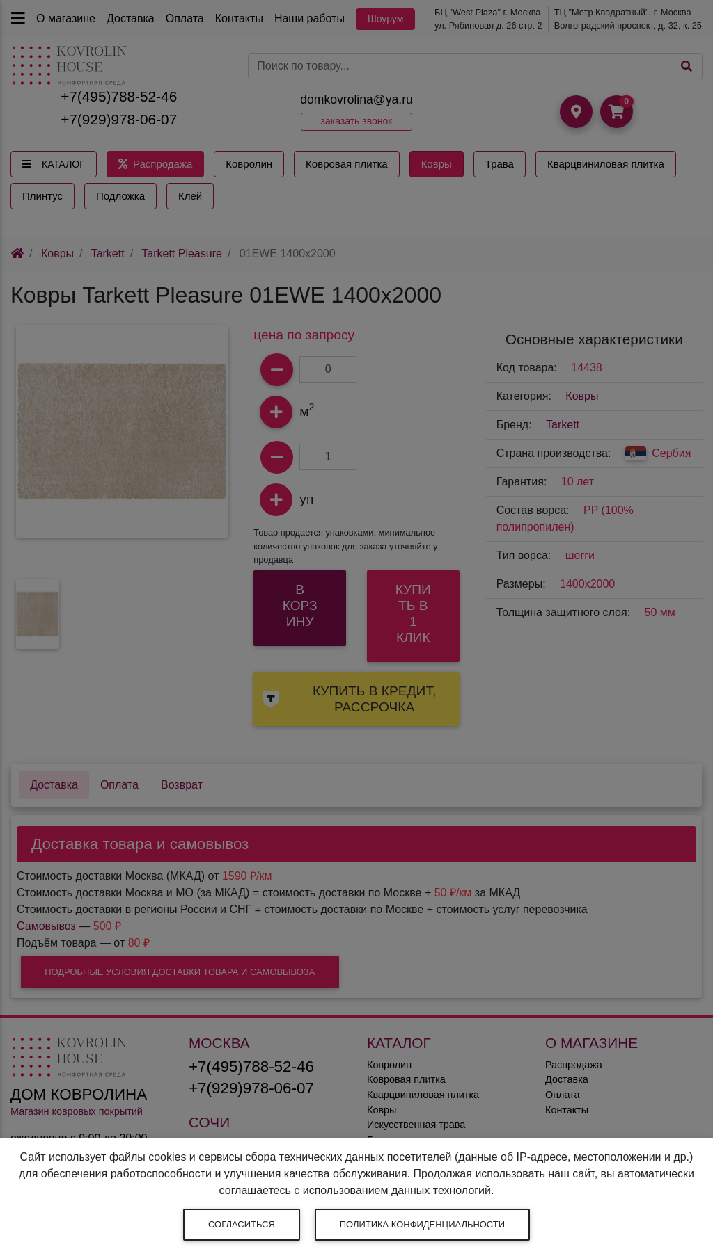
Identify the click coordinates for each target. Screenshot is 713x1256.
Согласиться (241, 1224)
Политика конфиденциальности (422, 1224)
